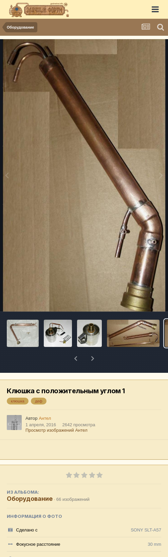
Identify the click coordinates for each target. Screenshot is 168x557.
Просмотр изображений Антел (56, 412)
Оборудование (30, 480)
